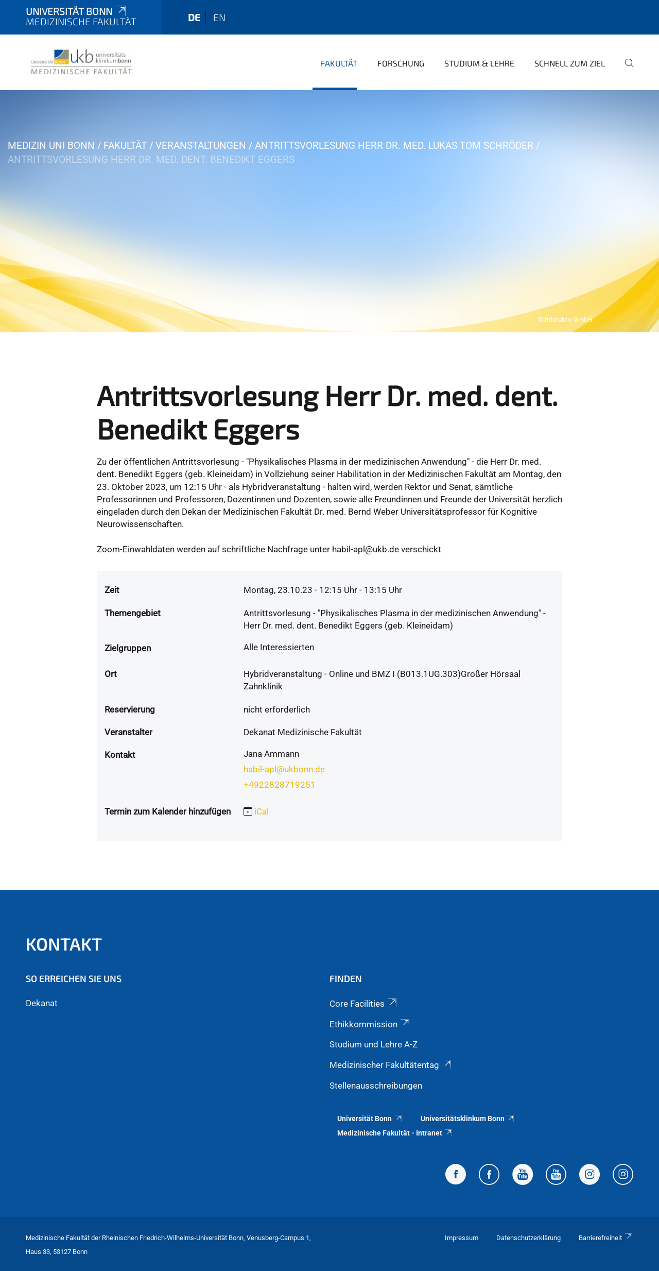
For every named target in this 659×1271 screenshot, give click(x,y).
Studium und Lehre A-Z (374, 1044)
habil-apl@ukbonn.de (284, 769)
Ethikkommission (370, 1024)
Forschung (400, 63)
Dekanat (42, 1003)
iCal (261, 811)
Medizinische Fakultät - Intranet (395, 1133)
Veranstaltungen (200, 145)
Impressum (461, 1238)
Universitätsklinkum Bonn (468, 1118)
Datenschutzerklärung (528, 1238)
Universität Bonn (77, 11)
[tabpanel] (329, 211)
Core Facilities (364, 1003)
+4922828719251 (280, 784)
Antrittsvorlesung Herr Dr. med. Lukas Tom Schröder (394, 145)
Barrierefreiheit (606, 1238)
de (194, 17)
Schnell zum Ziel (569, 63)
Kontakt (64, 943)
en (219, 17)
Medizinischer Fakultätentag (391, 1065)
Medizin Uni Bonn (51, 145)
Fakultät (339, 63)
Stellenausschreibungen (376, 1085)
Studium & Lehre (479, 63)
